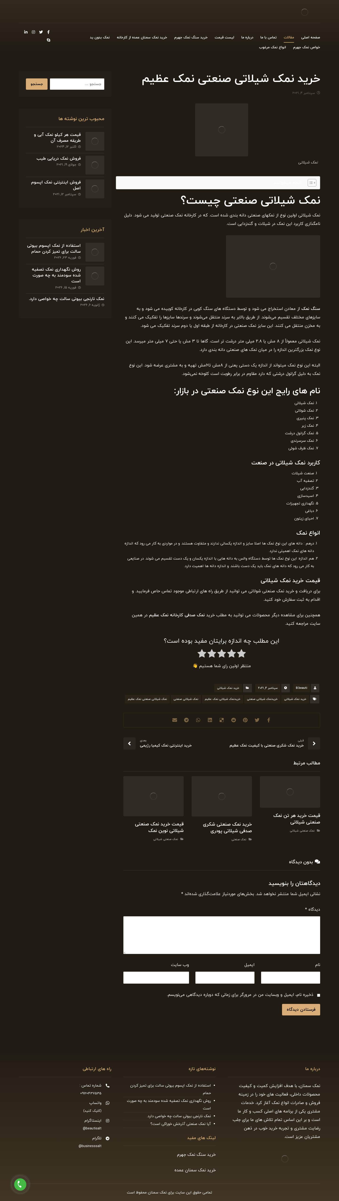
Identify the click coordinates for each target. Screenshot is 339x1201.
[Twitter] (41, 32)
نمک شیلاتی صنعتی (186, 699)
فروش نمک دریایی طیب (58, 159)
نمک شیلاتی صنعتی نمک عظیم (147, 699)
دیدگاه (312, 910)
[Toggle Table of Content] (309, 183)
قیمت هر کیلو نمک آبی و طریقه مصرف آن (57, 138)
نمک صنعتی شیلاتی (302, 831)
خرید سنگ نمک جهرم (196, 1155)
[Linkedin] (26, 32)
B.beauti (301, 688)
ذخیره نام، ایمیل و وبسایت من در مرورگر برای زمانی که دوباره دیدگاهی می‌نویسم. (240, 995)
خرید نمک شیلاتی (228, 688)
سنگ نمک (310, 309)
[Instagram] (33, 32)
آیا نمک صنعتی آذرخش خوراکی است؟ (180, 1124)
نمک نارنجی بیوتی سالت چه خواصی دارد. (66, 299)
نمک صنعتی (238, 839)
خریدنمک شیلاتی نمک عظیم (222, 699)
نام (317, 965)
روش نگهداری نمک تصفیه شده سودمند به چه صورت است (56, 275)
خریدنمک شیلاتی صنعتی (262, 699)
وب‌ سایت (180, 965)
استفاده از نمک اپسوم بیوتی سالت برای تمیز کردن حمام (54, 249)
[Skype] (48, 40)
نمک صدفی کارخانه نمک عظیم (176, 615)
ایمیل (249, 965)
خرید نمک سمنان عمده (195, 1170)
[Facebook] (48, 32)
